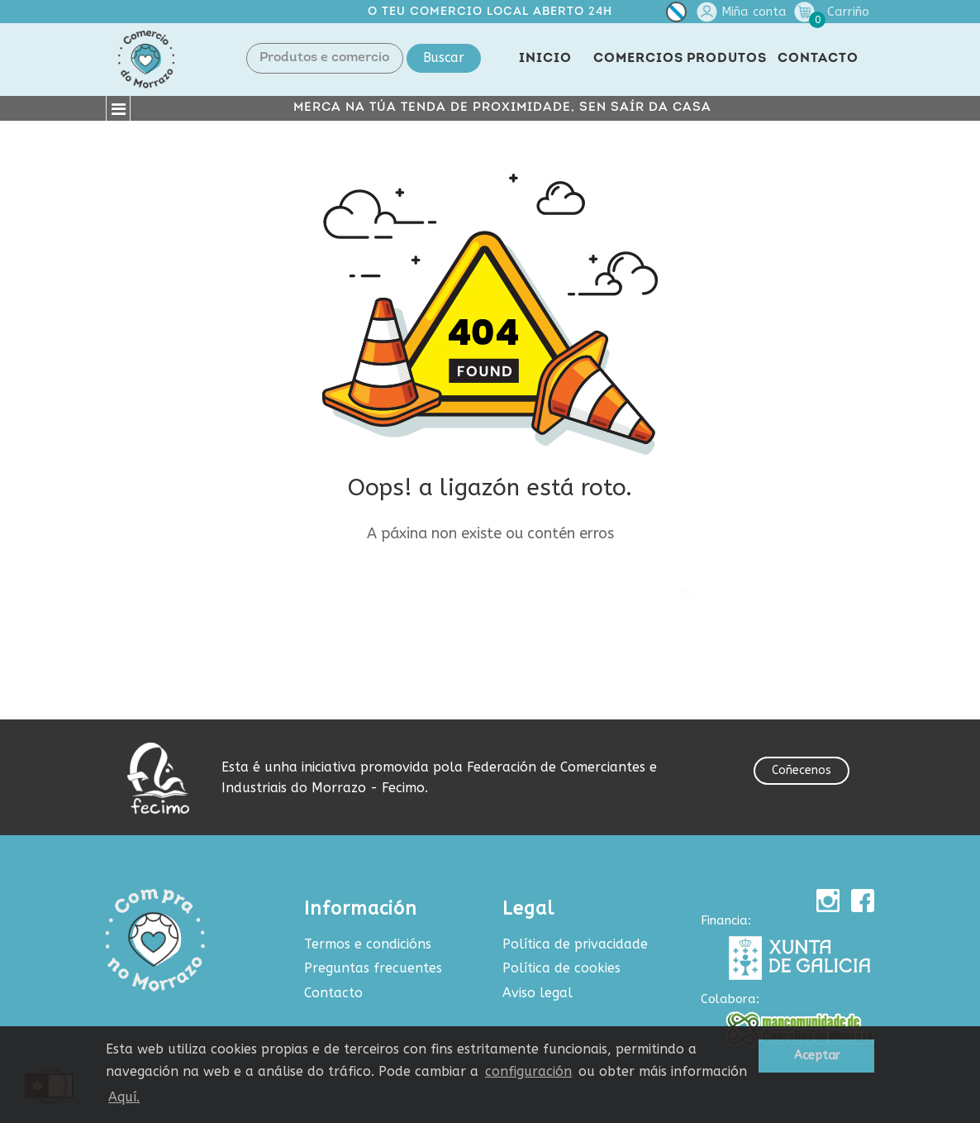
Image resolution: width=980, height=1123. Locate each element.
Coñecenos (801, 770)
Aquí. (124, 1097)
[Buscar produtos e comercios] (490, 590)
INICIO (545, 58)
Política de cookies (561, 968)
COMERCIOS (638, 58)
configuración (528, 1071)
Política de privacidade (575, 944)
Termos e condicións (367, 944)
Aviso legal (537, 993)
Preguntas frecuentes (373, 968)
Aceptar (817, 1056)
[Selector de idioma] (676, 15)
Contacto (333, 993)
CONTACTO (818, 58)
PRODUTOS (727, 58)
